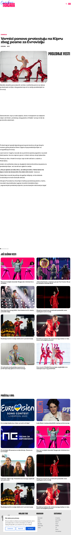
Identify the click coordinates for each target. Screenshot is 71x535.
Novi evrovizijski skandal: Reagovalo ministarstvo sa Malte (17, 282)
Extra (57, 522)
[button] (66, 4)
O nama (57, 518)
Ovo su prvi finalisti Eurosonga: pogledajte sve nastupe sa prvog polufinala (51, 368)
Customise (10, 528)
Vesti (39, 527)
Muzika (40, 523)
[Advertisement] (35, 21)
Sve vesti (58, 520)
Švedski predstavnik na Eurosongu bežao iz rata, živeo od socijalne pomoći (52, 339)
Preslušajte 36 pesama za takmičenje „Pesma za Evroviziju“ (16, 451)
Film (39, 520)
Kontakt (40, 518)
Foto (39, 522)
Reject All (20, 528)
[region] (20, 524)
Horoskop (58, 531)
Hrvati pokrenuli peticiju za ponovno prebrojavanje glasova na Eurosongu (13, 368)
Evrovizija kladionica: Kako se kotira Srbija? (15, 423)
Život (56, 529)
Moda (57, 525)
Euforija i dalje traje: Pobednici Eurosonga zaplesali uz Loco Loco (17, 479)
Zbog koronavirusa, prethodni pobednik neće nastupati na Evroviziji (51, 311)
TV (56, 527)
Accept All (30, 528)
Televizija (40, 525)
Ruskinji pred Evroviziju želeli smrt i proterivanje (17, 339)
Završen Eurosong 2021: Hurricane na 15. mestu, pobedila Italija (17, 311)
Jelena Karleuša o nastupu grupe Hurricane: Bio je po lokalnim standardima (53, 282)
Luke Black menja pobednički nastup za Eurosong (52, 423)
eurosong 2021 (5, 248)
